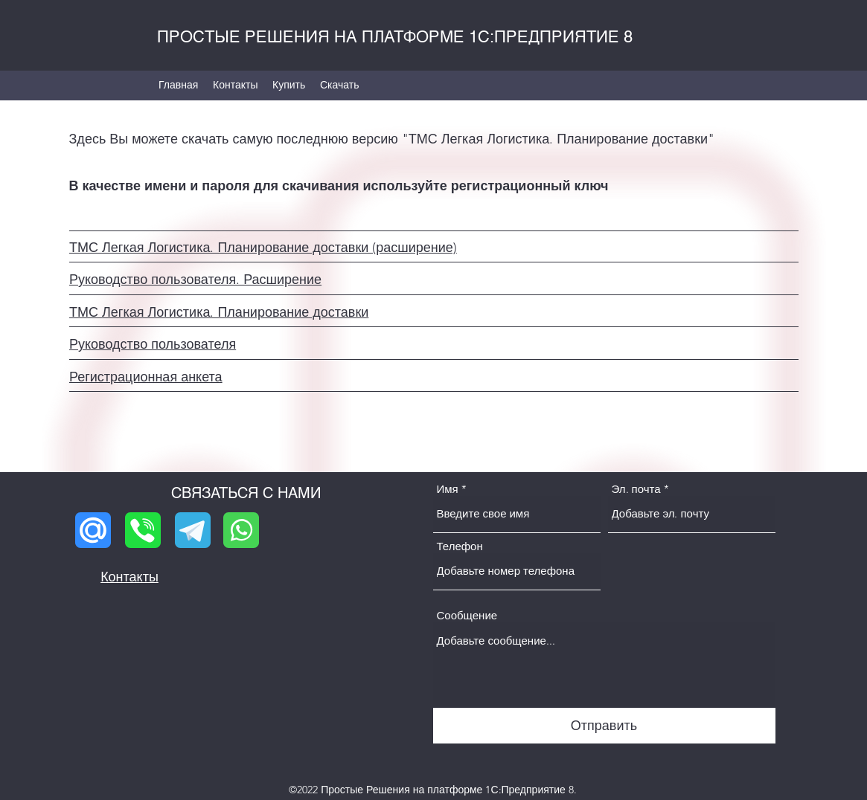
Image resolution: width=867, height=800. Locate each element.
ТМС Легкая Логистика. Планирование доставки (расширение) (263, 247)
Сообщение (467, 615)
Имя (447, 488)
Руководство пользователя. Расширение (195, 279)
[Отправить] (604, 726)
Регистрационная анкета (146, 377)
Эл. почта (636, 488)
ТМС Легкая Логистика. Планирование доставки (218, 312)
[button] (340, 85)
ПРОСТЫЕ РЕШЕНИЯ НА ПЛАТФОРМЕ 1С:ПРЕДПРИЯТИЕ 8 (395, 37)
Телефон (460, 546)
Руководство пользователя (152, 344)
